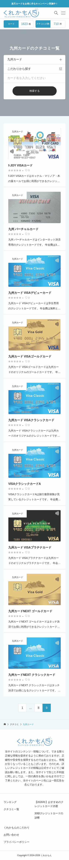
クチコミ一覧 (11, 809)
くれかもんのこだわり (16, 827)
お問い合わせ (11, 834)
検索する (34, 90)
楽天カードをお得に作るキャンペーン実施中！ (34, 3)
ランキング (10, 802)
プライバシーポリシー (16, 841)
